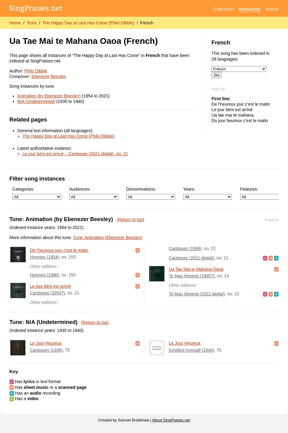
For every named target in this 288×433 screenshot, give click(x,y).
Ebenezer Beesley (48, 76)
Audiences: (93, 193)
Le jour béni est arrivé (50, 286)
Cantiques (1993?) (47, 292)
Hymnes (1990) (44, 275)
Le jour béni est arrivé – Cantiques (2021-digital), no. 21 (75, 153)
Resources (250, 9)
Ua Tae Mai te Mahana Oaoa (196, 269)
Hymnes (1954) (44, 257)
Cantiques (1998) (185, 248)
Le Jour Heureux (46, 343)
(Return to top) (130, 219)
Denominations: (150, 193)
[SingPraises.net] (35, 9)
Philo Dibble (35, 71)
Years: (207, 193)
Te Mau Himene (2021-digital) (197, 293)
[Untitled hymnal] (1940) (191, 350)
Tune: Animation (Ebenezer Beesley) (107, 237)
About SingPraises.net (171, 420)
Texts (32, 22)
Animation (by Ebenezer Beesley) (49, 95)
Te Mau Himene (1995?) (191, 275)
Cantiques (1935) (46, 350)
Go (216, 75)
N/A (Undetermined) (36, 101)
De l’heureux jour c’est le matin (59, 250)
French (146, 22)
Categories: (37, 193)
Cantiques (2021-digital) (191, 257)
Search (272, 9)
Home (15, 22)
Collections (223, 9)
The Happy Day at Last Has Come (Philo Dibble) (88, 22)
